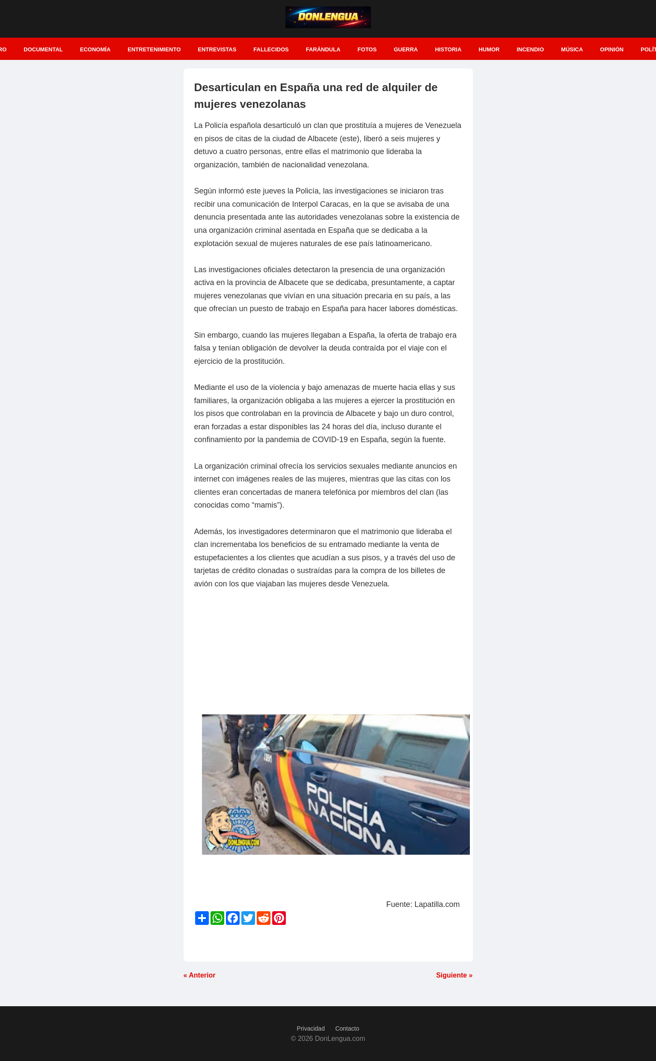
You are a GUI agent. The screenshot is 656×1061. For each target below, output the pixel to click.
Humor (488, 49)
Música (572, 49)
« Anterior (200, 975)
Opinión (611, 49)
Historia (448, 49)
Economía (95, 49)
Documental (43, 49)
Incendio (530, 49)
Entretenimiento (154, 49)
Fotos (367, 49)
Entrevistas (217, 49)
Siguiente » (454, 975)
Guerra (406, 49)
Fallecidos (270, 49)
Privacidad (311, 1028)
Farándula (323, 49)
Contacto (347, 1028)
